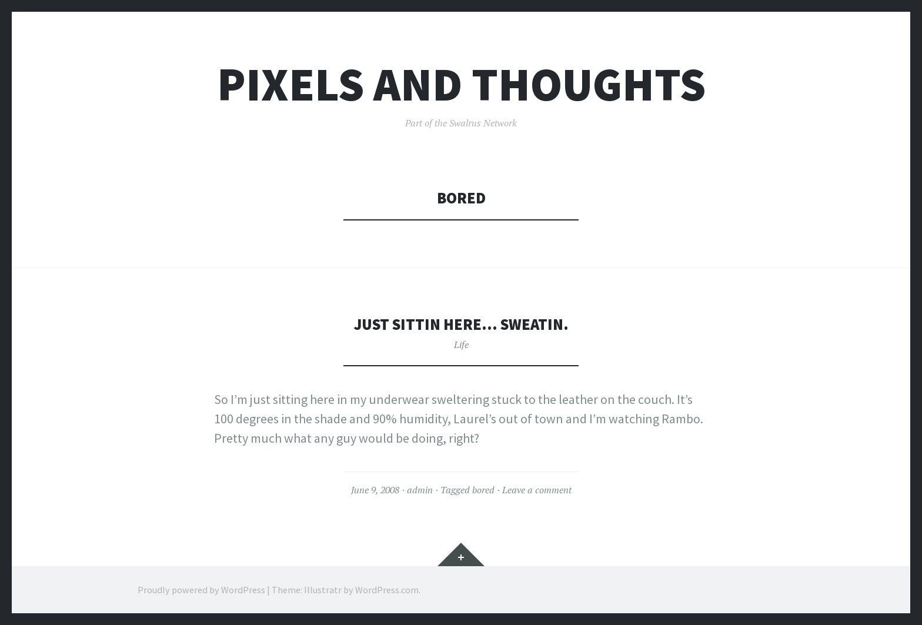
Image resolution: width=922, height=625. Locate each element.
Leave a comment (537, 489)
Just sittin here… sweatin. (461, 324)
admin (420, 489)
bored (483, 489)
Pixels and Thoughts (461, 84)
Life (461, 344)
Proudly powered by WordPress (201, 590)
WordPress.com (387, 590)
